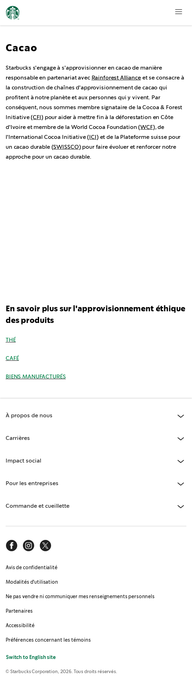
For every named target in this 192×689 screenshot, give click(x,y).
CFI (37, 117)
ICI (93, 137)
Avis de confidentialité (31, 567)
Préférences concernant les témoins (48, 640)
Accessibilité (20, 625)
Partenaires (19, 611)
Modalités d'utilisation (32, 582)
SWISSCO (66, 147)
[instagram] (28, 545)
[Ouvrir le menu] (178, 11)
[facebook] (11, 545)
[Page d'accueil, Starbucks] (13, 14)
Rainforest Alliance (116, 77)
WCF (146, 127)
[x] (45, 545)
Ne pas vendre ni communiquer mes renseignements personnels (80, 596)
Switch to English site (31, 657)
